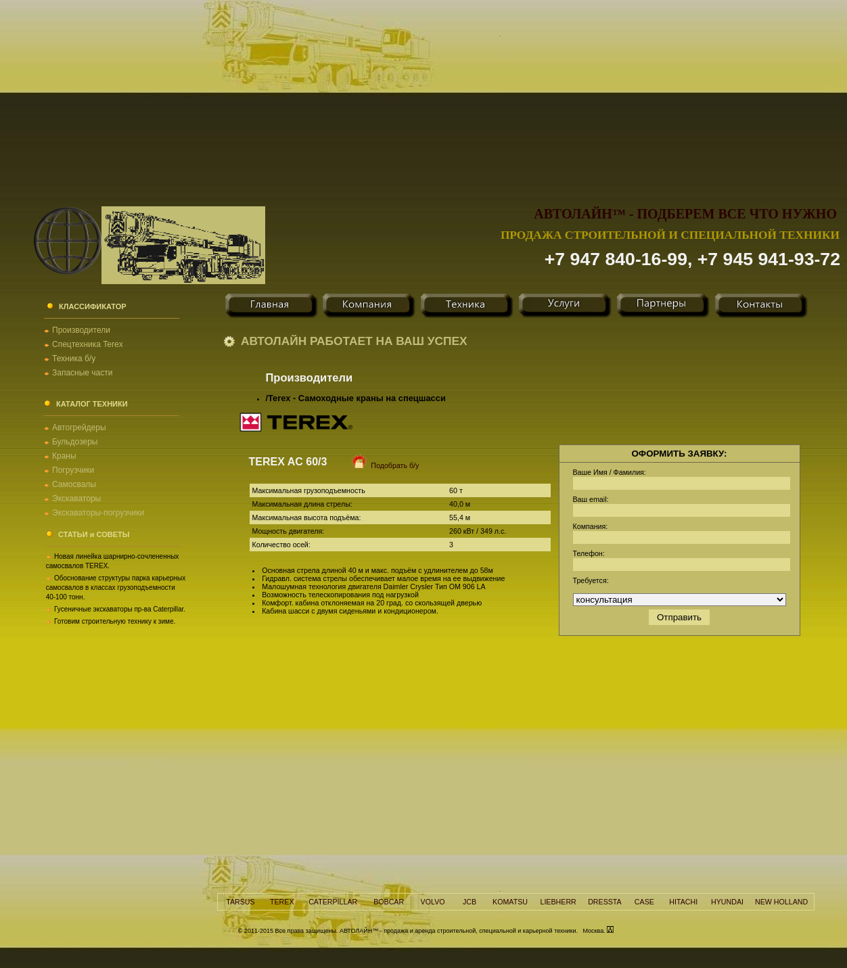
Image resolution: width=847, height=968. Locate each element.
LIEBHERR (558, 902)
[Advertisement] (423, 94)
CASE (644, 902)
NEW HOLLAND (781, 902)
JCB (469, 902)
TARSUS (240, 902)
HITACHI (683, 902)
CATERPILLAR (332, 902)
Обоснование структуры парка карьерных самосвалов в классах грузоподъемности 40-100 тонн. (116, 587)
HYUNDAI (727, 902)
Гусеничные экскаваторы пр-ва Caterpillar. (119, 609)
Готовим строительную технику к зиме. (114, 621)
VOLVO (433, 902)
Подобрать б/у (377, 465)
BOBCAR (388, 902)
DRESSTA (605, 902)
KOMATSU (510, 902)
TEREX (282, 902)
